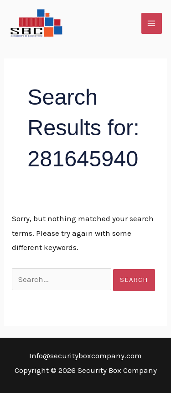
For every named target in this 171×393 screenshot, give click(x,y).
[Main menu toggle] (151, 23)
